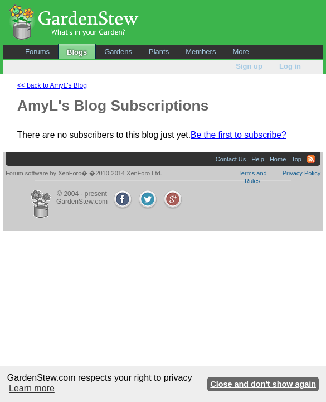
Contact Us (231, 159)
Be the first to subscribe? (238, 135)
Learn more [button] (32, 388)
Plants (159, 51)
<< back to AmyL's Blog (52, 85)
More (240, 51)
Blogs (77, 52)
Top (296, 159)
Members (201, 51)
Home (278, 159)
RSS (311, 159)
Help (257, 159)
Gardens (118, 51)
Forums (37, 51)
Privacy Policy (301, 173)
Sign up (249, 66)
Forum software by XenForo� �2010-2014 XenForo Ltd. (84, 173)
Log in (290, 66)
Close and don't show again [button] (263, 384)
